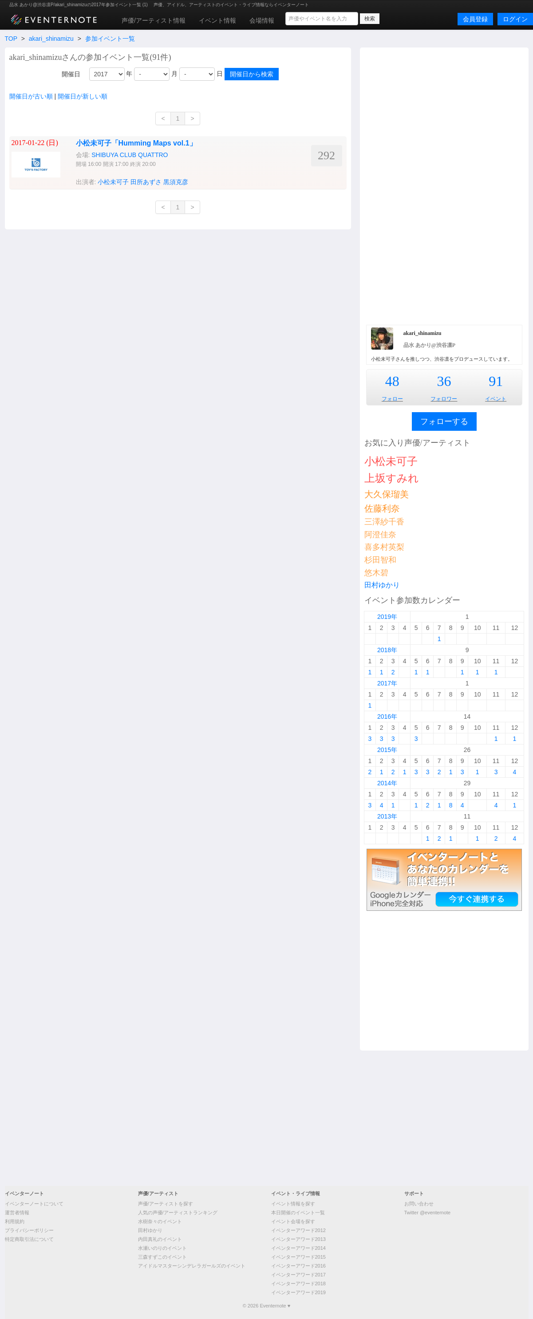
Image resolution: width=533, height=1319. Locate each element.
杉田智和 (380, 559)
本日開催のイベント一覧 (298, 1212)
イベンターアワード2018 (298, 1283)
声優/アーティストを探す (165, 1203)
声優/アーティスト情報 (154, 20)
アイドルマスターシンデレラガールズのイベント (191, 1265)
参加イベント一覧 (110, 38)
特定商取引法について (29, 1239)
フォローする (444, 421)
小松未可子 (113, 181)
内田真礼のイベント (160, 1239)
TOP (11, 38)
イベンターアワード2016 (298, 1265)
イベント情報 (217, 20)
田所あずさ (146, 181)
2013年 (387, 816)
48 (392, 381)
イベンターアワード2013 (298, 1239)
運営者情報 (17, 1212)
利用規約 (14, 1221)
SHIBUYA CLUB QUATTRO (129, 154)
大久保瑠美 (386, 494)
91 (496, 381)
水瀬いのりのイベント (162, 1248)
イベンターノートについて (34, 1203)
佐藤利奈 (382, 508)
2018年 (387, 650)
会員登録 (475, 19)
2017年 (387, 683)
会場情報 (261, 20)
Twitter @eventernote (427, 1212)
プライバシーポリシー (29, 1230)
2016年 (387, 716)
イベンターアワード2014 (298, 1248)
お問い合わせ (419, 1203)
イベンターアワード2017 (298, 1274)
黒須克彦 (175, 181)
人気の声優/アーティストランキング (177, 1212)
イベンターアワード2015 (298, 1257)
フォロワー (443, 399)
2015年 (387, 749)
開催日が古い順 (31, 96)
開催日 (71, 74)
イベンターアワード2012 (298, 1230)
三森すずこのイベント (162, 1257)
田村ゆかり (382, 585)
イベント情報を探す (293, 1203)
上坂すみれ (391, 478)
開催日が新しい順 (82, 96)
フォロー (392, 399)
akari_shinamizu (51, 38)
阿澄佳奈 (380, 534)
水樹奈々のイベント (160, 1221)
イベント (495, 399)
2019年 (387, 616)
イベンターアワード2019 (298, 1292)
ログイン (515, 19)
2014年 (387, 783)
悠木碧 (376, 572)
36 (444, 381)
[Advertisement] (444, 185)
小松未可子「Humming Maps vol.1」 (136, 143)
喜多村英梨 (384, 547)
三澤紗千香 (384, 521)
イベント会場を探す (293, 1221)
